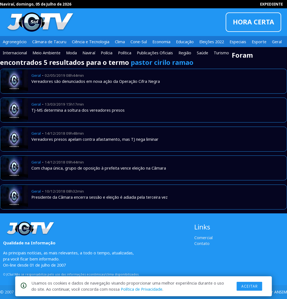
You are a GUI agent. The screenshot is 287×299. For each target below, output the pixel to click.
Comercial (203, 237)
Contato (202, 243)
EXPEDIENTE (271, 4)
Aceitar (249, 286)
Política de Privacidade (141, 289)
